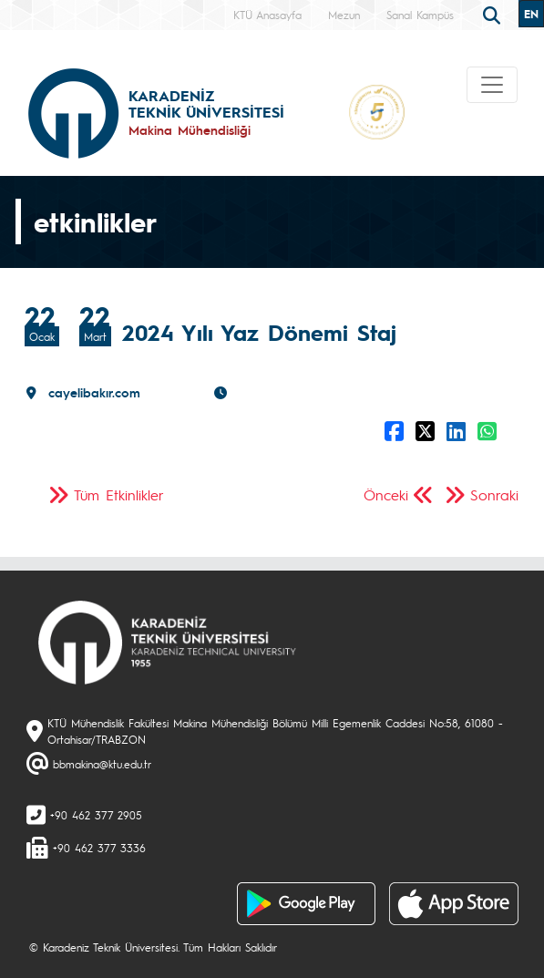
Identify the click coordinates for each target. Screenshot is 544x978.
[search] (494, 13)
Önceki (386, 494)
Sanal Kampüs (420, 14)
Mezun (344, 14)
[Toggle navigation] (492, 85)
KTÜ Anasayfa (267, 14)
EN (531, 13)
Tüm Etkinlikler (119, 494)
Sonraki (494, 494)
